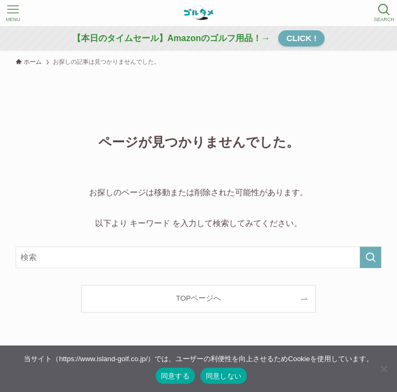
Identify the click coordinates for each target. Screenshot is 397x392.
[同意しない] (383, 368)
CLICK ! (301, 38)
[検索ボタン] (384, 13)
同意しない (223, 376)
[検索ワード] (198, 257)
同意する (175, 376)
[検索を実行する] (370, 257)
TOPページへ (198, 298)
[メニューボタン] (13, 13)
